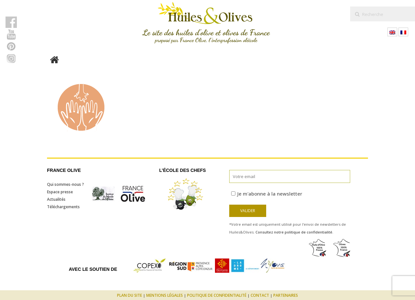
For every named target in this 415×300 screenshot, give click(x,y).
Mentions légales (164, 295)
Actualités (56, 199)
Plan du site (129, 295)
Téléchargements (63, 207)
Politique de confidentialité (216, 295)
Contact (260, 295)
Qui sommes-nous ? (65, 184)
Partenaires (285, 295)
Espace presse (60, 192)
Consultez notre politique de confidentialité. (294, 232)
